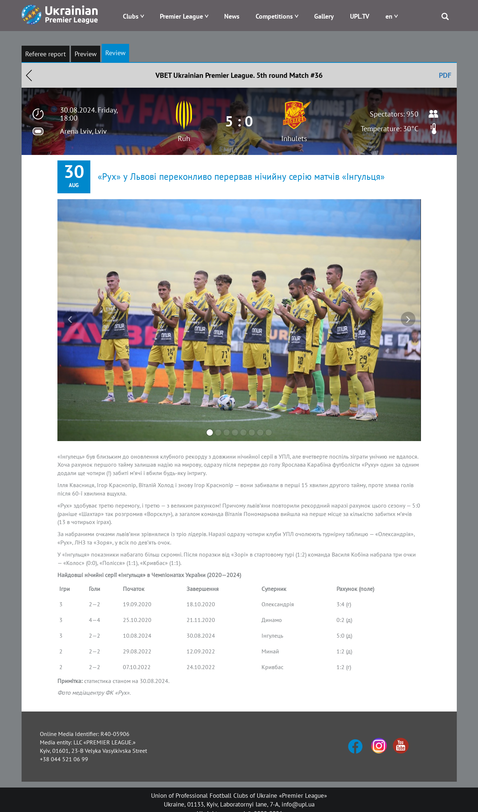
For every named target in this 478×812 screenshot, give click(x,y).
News (232, 16)
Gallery (324, 16)
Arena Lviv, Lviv (83, 131)
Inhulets (294, 138)
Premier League (181, 16)
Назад (28, 75)
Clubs (131, 16)
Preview (86, 54)
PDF (445, 75)
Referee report (45, 54)
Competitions (274, 16)
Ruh (184, 138)
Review (115, 53)
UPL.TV (359, 16)
